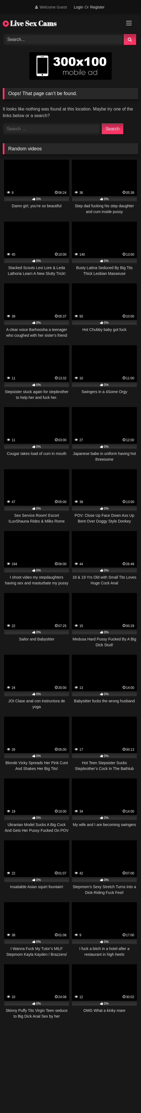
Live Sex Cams (30, 23)
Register (97, 7)
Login (78, 7)
